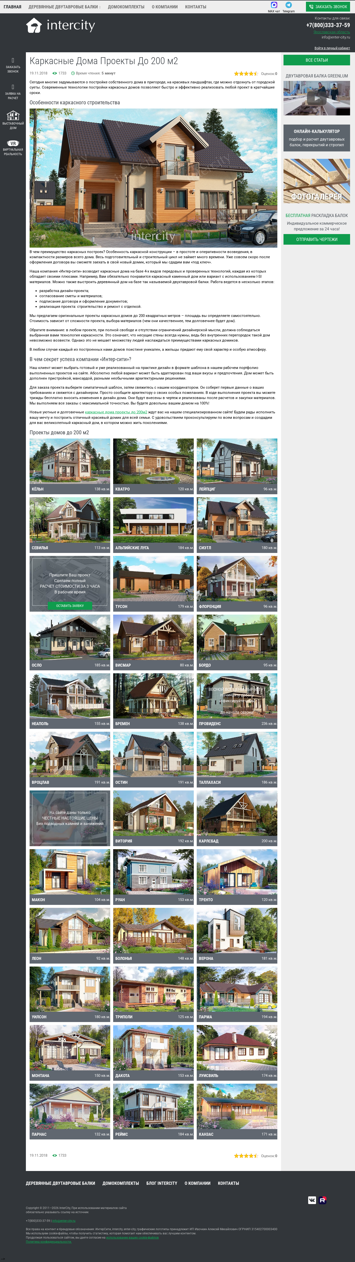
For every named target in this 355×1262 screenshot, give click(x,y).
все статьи (317, 60)
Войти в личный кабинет (332, 48)
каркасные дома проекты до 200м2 (116, 412)
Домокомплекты (126, 6)
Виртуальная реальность (13, 148)
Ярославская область (332, 32)
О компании (165, 6)
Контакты (195, 6)
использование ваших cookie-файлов (132, 1237)
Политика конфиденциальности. (49, 1242)
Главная (12, 6)
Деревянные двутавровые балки (63, 6)
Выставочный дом (13, 120)
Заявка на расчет (12, 92)
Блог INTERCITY (161, 1183)
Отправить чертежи (316, 239)
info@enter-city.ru (336, 37)
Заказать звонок (327, 7)
